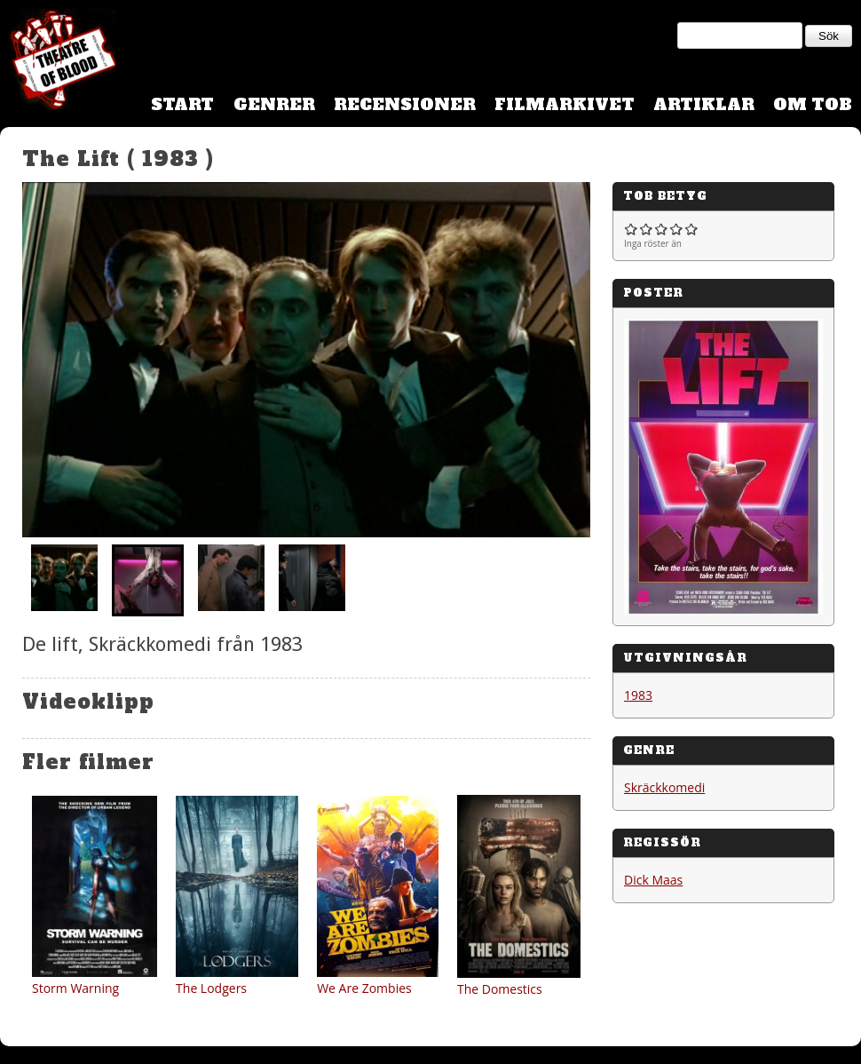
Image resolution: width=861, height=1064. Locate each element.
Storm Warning (75, 988)
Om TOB (812, 104)
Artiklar (703, 104)
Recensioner (405, 104)
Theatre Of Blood (57, 62)
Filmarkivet (564, 104)
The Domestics (499, 989)
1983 (638, 695)
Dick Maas (653, 879)
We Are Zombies (364, 988)
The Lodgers (211, 988)
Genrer (274, 104)
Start (182, 104)
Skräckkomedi (664, 787)
